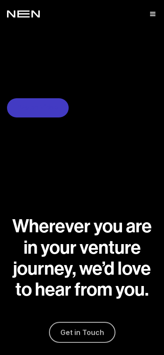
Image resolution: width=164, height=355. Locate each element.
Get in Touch (82, 333)
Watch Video (37, 107)
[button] (152, 14)
